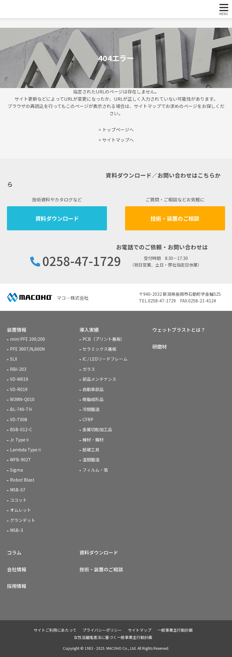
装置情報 (16, 329)
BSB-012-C (21, 429)
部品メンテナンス (99, 379)
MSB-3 (16, 530)
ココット (18, 500)
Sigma (16, 470)
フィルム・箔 (95, 470)
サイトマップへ (118, 140)
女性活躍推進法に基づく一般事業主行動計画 (113, 637)
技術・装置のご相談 (174, 218)
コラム (14, 552)
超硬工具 (90, 450)
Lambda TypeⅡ (26, 450)
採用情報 (16, 585)
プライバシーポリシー (102, 630)
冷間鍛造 (90, 409)
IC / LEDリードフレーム (104, 359)
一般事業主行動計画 (175, 630)
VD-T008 (18, 419)
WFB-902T (20, 459)
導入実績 (89, 329)
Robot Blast (22, 480)
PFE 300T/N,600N (27, 349)
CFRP (87, 419)
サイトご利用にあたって (55, 630)
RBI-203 (18, 369)
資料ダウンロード (57, 218)
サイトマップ (139, 630)
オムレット (20, 510)
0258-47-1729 (81, 261)
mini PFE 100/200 (27, 339)
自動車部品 (93, 389)
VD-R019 (18, 389)
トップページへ (118, 129)
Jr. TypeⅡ (20, 440)
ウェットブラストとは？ (178, 329)
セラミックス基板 (99, 349)
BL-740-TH (21, 409)
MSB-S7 (17, 490)
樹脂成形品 (93, 399)
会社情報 (16, 569)
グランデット (22, 520)
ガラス (88, 369)
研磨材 (159, 346)
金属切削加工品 (97, 429)
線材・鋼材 (93, 440)
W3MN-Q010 (22, 399)
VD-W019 (19, 379)
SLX (13, 359)
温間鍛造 (90, 459)
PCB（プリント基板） (103, 339)
